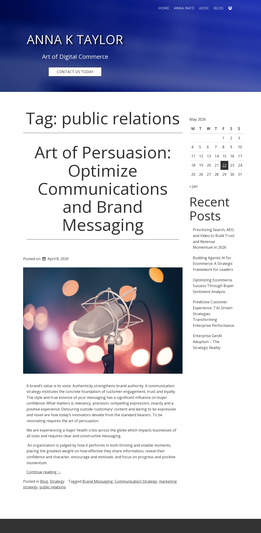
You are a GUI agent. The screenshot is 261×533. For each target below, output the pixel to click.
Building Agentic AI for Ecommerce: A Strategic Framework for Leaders (213, 263)
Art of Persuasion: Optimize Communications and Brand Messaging (103, 188)
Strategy (57, 481)
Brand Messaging (97, 481)
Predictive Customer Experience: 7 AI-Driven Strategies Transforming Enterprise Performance (213, 313)
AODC (204, 8)
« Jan (193, 186)
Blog (218, 8)
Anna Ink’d (184, 8)
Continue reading (44, 471)
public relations (52, 487)
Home (163, 8)
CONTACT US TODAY (75, 71)
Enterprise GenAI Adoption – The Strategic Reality (207, 341)
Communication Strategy (136, 481)
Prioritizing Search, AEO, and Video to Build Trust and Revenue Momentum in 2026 (213, 238)
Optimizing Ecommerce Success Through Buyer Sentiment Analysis (213, 285)
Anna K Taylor (75, 39)
